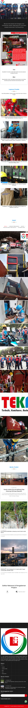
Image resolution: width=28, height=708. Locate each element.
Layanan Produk (4, 668)
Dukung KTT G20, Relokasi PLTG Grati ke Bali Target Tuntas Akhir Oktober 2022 (15, 688)
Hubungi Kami (4, 673)
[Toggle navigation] (25, 1)
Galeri (3, 670)
